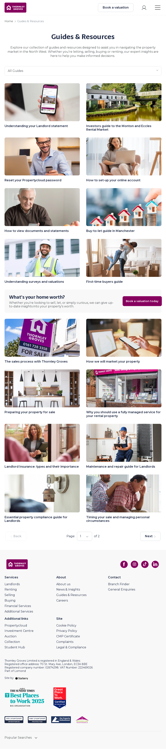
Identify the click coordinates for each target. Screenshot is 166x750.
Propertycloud (16, 626)
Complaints (64, 643)
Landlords (12, 585)
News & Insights (68, 591)
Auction (10, 637)
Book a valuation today (136, 302)
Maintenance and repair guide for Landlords (120, 468)
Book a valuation (115, 8)
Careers (62, 601)
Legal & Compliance (71, 648)
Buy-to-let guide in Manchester (110, 232)
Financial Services (18, 607)
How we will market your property (113, 363)
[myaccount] (143, 8)
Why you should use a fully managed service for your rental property (123, 415)
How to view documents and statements (37, 232)
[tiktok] (144, 565)
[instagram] (133, 565)
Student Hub (15, 648)
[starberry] (21, 679)
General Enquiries (121, 591)
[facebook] (123, 565)
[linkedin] (154, 565)
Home (9, 22)
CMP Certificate (68, 637)
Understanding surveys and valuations (34, 283)
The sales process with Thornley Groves (36, 363)
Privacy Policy (66, 632)
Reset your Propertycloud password (33, 181)
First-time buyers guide (104, 283)
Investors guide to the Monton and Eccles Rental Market (118, 129)
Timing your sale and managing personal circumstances (118, 520)
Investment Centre (19, 632)
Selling (10, 596)
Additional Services (19, 612)
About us (63, 585)
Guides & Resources (71, 596)
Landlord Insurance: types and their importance (42, 468)
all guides (83, 72)
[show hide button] (36, 739)
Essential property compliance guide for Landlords (36, 520)
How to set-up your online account (113, 181)
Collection (12, 643)
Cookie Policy (66, 626)
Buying (10, 601)
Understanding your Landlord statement (36, 127)
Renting (11, 591)
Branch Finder (119, 585)
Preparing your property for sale (30, 413)
